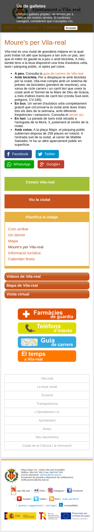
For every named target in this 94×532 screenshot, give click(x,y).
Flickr (40, 491)
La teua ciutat (47, 387)
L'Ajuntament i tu (47, 412)
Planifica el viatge (42, 217)
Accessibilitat (67, 505)
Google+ (53, 164)
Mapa (13, 241)
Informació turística (24, 253)
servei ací (76, 115)
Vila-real (47, 378)
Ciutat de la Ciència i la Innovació (47, 445)
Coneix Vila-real (40, 182)
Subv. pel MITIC (70, 499)
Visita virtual (18, 294)
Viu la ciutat (39, 199)
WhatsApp (21, 164)
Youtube (24, 499)
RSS (54, 499)
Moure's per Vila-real (26, 247)
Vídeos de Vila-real (24, 276)
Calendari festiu (21, 259)
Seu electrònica (47, 437)
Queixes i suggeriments (30, 505)
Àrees (47, 429)
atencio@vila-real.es (50, 475)
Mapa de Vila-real (22, 285)
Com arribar (18, 229)
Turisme (47, 395)
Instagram (56, 491)
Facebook (20, 154)
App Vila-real (21, 491)
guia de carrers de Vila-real (63, 73)
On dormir (16, 235)
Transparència (47, 403)
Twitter (49, 154)
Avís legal (51, 505)
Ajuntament (47, 420)
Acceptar (71, 27)
